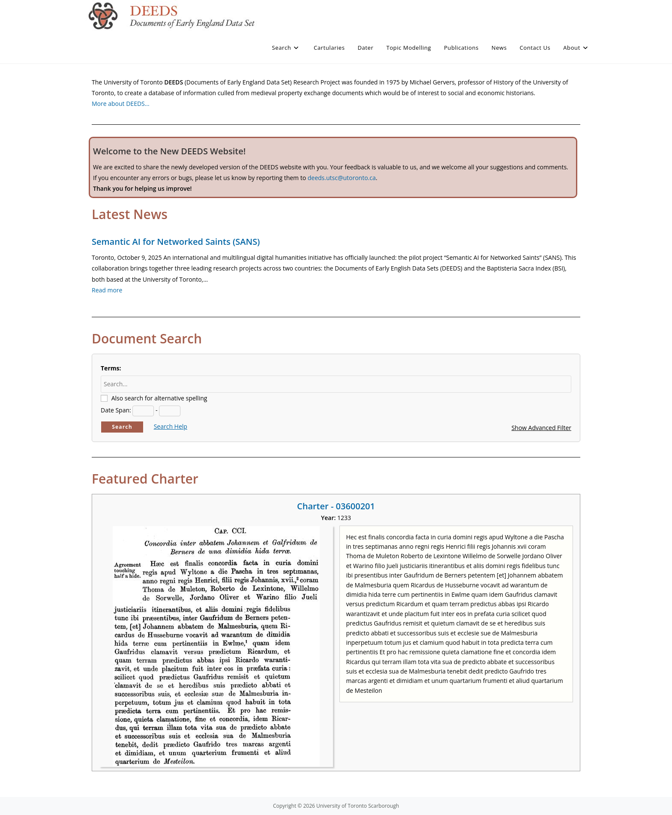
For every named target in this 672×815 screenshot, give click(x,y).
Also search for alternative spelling (159, 398)
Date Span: (116, 410)
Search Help (170, 426)
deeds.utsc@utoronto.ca (342, 178)
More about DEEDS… (121, 103)
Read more (107, 290)
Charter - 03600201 (336, 506)
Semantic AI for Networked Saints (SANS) (176, 241)
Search (122, 426)
